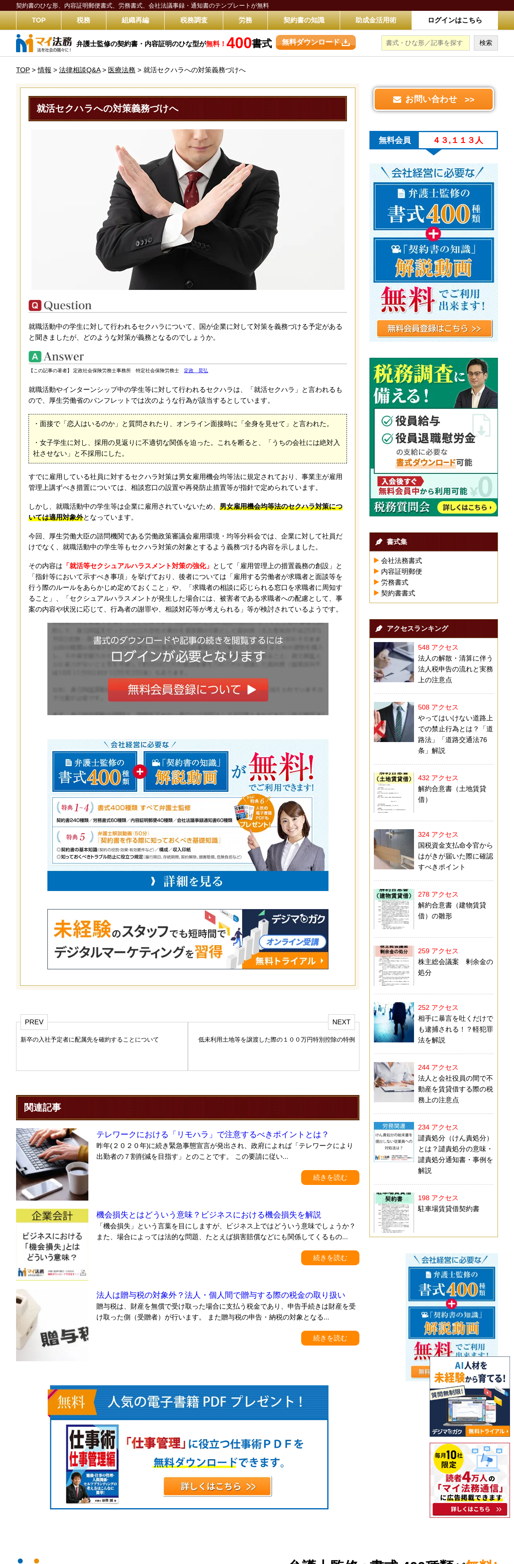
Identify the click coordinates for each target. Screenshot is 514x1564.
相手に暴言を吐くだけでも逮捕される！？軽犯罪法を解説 (455, 1029)
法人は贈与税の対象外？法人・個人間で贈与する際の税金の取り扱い (220, 1295)
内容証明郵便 (401, 571)
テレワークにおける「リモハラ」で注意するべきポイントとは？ (212, 1134)
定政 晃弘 (196, 370)
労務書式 (394, 582)
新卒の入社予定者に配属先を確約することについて (89, 1039)
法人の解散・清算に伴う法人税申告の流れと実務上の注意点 (455, 669)
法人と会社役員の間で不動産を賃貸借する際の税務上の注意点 (455, 1089)
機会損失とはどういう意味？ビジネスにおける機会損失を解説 (208, 1214)
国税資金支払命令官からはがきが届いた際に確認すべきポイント (455, 856)
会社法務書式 (401, 561)
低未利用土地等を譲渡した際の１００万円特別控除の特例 (276, 1039)
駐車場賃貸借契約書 (448, 1209)
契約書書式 (398, 593)
